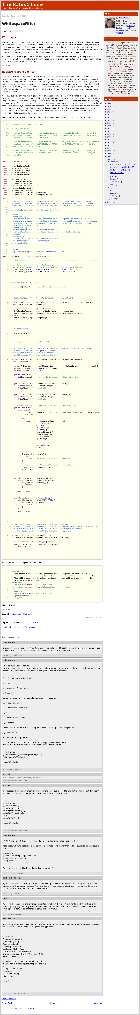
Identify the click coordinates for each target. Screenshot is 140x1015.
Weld (113, 93)
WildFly (127, 93)
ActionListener (111, 43)
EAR (125, 52)
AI (118, 43)
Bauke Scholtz (9, 878)
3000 (109, 103)
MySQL (128, 67)
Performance (19, 627)
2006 (109, 202)
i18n (116, 58)
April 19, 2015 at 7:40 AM (12, 914)
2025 (109, 109)
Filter (10, 627)
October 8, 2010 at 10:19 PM (13, 873)
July (111, 187)
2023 (109, 114)
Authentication (131, 43)
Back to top (6, 65)
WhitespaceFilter (117, 172)
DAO (133, 49)
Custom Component (123, 49)
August (113, 184)
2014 (109, 139)
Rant (126, 75)
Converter (131, 47)
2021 (109, 120)
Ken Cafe (7, 918)
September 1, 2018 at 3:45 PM (14, 994)
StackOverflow (116, 83)
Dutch (119, 52)
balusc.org (131, 26)
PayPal (120, 33)
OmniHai (129, 69)
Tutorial (132, 85)
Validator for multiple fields (121, 170)
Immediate (123, 59)
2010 (109, 151)
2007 (109, 159)
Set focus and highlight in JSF (122, 167)
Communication (122, 45)
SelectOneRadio (127, 79)
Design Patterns (121, 51)
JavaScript (112, 61)
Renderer (113, 77)
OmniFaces (116, 69)
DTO (113, 52)
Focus (120, 57)
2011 (109, 148)
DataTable (110, 51)
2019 (109, 126)
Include (130, 58)
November (114, 176)
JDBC (120, 61)
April (111, 190)
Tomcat (119, 85)
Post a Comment (9, 998)
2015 (109, 137)
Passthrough (114, 72)
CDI (112, 45)
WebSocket (130, 92)
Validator (116, 89)
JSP (119, 64)
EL (112, 55)
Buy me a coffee (122, 30)
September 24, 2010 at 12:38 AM (15, 781)
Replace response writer (19, 71)
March (112, 193)
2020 (109, 123)
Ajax (123, 43)
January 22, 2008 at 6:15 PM (13, 656)
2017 (109, 131)
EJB (108, 55)
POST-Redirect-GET (128, 74)
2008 (109, 156)
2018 (109, 128)
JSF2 (112, 64)
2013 (109, 142)
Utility (108, 89)
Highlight (133, 57)
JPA (126, 61)
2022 (109, 117)
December (114, 161)
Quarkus (120, 75)
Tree (125, 85)
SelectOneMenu (115, 79)
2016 (109, 134)
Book (107, 45)
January (113, 198)
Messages (120, 67)
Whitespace (10, 37)
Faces (108, 57)
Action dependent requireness (122, 164)
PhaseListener (113, 74)
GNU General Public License (21, 614)
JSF (132, 61)
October (113, 179)
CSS (108, 49)
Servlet (113, 81)
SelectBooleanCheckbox (125, 77)
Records (132, 75)
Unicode (111, 87)
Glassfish (126, 57)
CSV (113, 49)
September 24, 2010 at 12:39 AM (15, 831)
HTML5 (111, 58)
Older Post (97, 1003)
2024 (109, 112)
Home (52, 1003)
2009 (109, 153)
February (113, 196)
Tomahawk (110, 85)
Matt (5, 774)
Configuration (121, 47)
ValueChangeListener (129, 90)
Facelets (132, 54)
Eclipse (131, 52)
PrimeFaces (112, 75)
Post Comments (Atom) (23, 1008)
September (114, 182)
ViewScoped (119, 91)
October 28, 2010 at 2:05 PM (13, 894)
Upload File (121, 87)
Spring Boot (128, 81)
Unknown (7, 642)
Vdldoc (110, 91)
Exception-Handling (120, 54)
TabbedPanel (128, 83)
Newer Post (7, 1003)
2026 (109, 106)
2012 (109, 145)
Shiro (120, 81)
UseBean (130, 87)
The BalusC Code (22, 4)
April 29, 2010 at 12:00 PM (12, 770)
